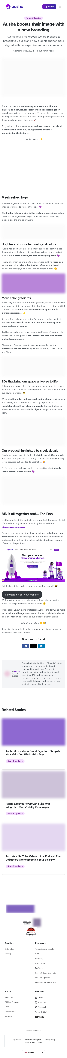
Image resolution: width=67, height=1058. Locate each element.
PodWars (39, 968)
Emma (17, 671)
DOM (40, 1042)
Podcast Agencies (42, 978)
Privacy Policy (50, 1040)
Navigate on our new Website (22, 594)
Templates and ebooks (44, 949)
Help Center (40, 963)
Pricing (8, 954)
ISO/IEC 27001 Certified (27, 923)
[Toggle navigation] (59, 6)
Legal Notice (16, 1040)
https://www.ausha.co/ (13, 527)
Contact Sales (11, 1012)
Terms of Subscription (33, 1040)
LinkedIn (40, 997)
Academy (39, 958)
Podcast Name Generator (45, 973)
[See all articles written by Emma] (8, 674)
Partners (8, 1016)
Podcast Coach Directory (45, 982)
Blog (37, 954)
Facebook (40, 1007)
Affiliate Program (12, 1002)
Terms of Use (30, 1042)
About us (9, 997)
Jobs (7, 1007)
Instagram (40, 1002)
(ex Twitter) (41, 1012)
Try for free (49, 6)
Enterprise (9, 949)
